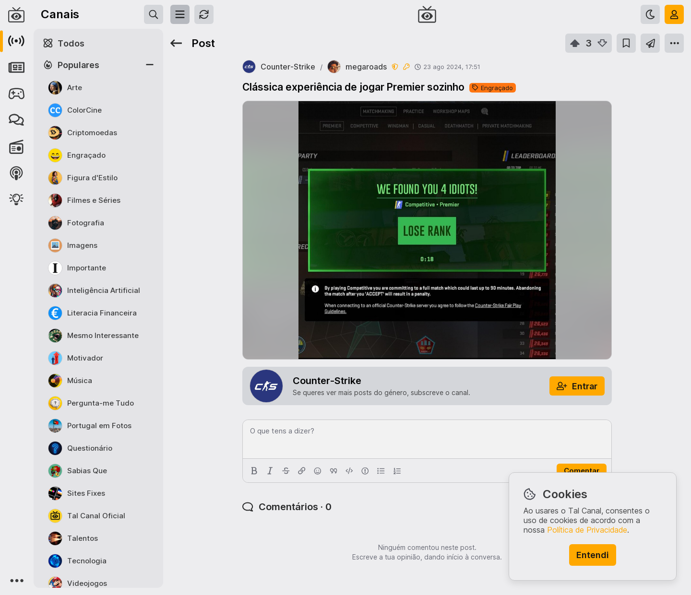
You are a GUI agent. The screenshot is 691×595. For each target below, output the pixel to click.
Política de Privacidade (587, 530)
